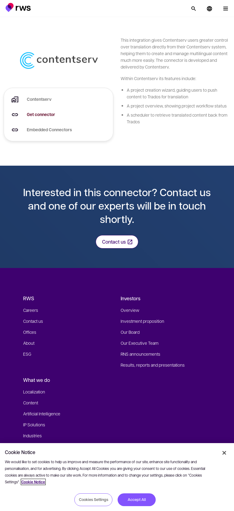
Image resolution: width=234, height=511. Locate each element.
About (28, 343)
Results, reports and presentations (153, 365)
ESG (27, 354)
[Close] (224, 453)
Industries (32, 435)
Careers (30, 310)
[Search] (193, 8)
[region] (117, 477)
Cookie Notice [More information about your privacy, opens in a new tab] (33, 482)
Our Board (130, 332)
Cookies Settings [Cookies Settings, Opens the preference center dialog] (93, 499)
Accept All (137, 499)
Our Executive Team (139, 343)
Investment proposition (142, 321)
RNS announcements (140, 354)
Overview (130, 310)
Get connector (41, 114)
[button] (18, 7)
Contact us (33, 321)
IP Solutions (34, 424)
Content (30, 402)
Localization (34, 391)
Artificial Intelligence (41, 413)
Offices (29, 332)
